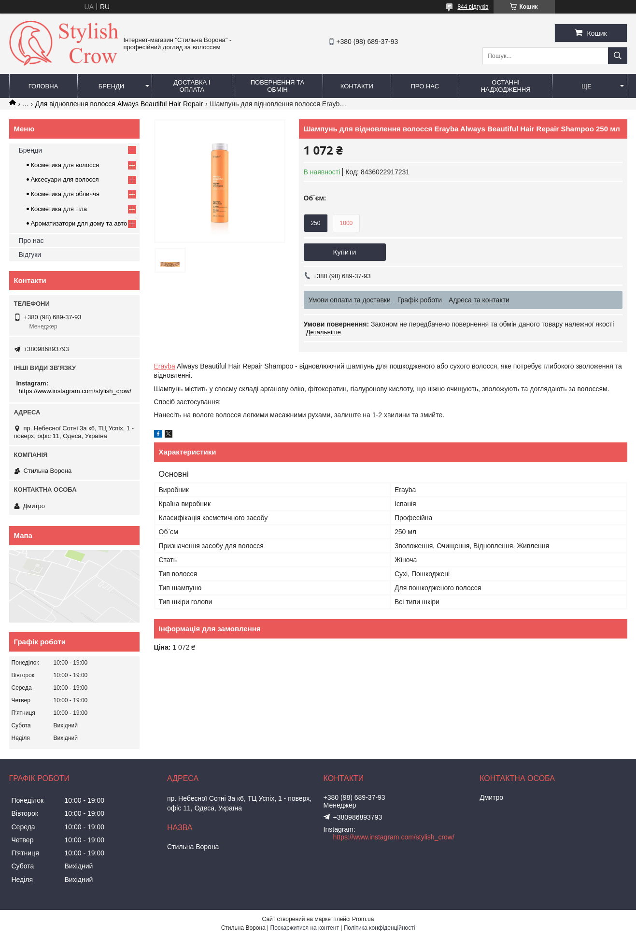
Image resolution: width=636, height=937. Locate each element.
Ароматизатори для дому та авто (79, 223)
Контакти (356, 86)
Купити (344, 252)
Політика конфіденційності (379, 927)
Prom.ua (363, 919)
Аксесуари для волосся (65, 179)
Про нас (425, 86)
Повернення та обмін (277, 86)
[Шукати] (617, 55)
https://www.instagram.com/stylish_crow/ (75, 391)
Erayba (164, 366)
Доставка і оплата (191, 86)
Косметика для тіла (59, 209)
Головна (43, 86)
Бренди (111, 86)
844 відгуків (472, 6)
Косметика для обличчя (65, 194)
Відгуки (30, 254)
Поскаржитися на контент (304, 927)
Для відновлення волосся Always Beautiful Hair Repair (119, 104)
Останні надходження (506, 86)
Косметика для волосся (65, 165)
